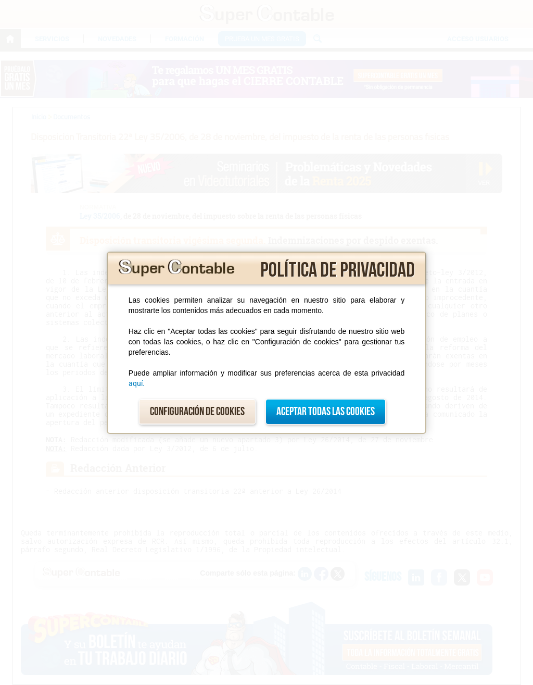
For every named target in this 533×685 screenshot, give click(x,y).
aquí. (137, 383)
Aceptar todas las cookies (325, 412)
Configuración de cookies (197, 412)
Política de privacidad (337, 270)
